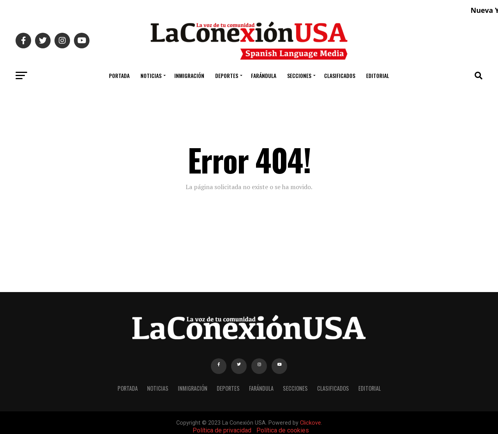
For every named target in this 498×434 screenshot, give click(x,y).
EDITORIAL (377, 75)
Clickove (310, 423)
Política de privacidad (222, 430)
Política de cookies (282, 430)
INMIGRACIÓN (189, 75)
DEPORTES (226, 75)
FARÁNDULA (263, 75)
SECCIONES (299, 75)
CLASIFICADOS (339, 75)
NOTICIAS (150, 75)
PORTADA (119, 75)
